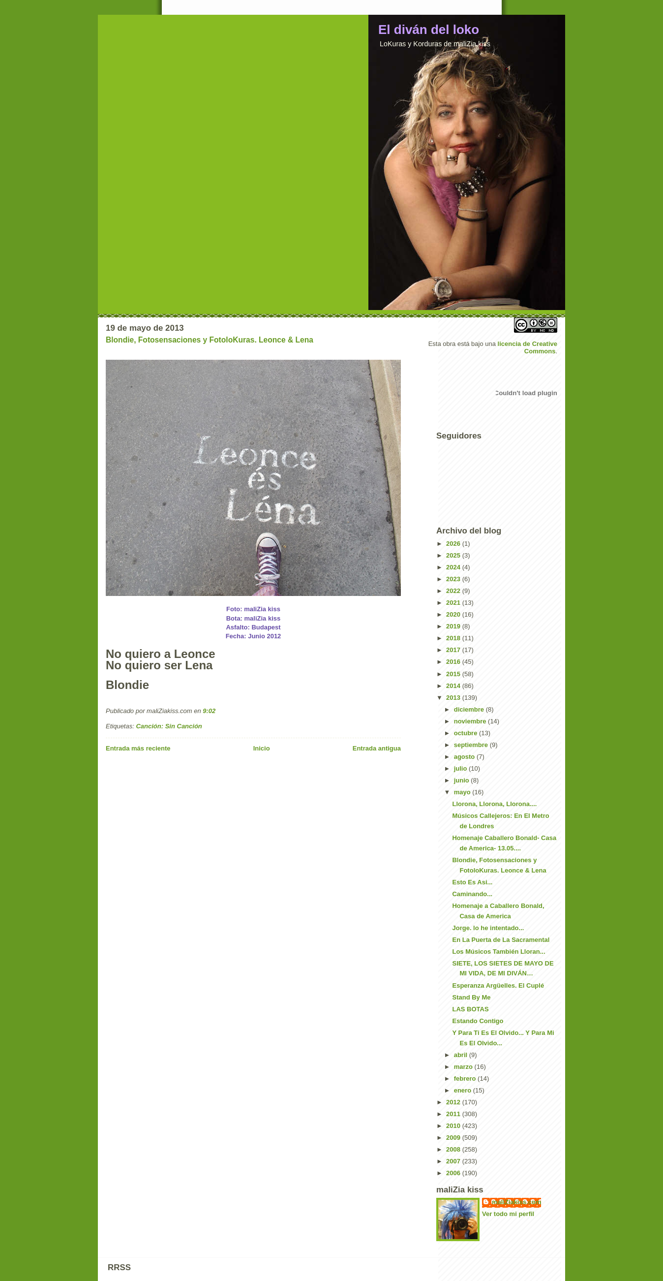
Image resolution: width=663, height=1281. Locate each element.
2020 (454, 614)
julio (461, 768)
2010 (454, 1125)
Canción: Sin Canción (169, 726)
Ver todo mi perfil (508, 1214)
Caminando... (472, 894)
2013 (454, 697)
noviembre (471, 721)
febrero (466, 1078)
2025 (454, 555)
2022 (454, 590)
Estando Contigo (477, 1021)
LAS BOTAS (470, 1009)
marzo (464, 1066)
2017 (454, 650)
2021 (454, 602)
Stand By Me (471, 997)
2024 (454, 567)
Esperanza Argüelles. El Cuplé (498, 985)
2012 (454, 1102)
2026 (454, 543)
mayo (463, 792)
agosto (465, 756)
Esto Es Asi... (472, 882)
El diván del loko (428, 29)
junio (462, 780)
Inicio (261, 748)
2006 (454, 1173)
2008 (454, 1149)
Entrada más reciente (138, 748)
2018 (454, 638)
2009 (454, 1137)
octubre (466, 733)
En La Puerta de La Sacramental (500, 939)
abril (461, 1055)
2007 (454, 1161)
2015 (454, 674)
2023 (454, 579)
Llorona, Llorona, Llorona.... (494, 804)
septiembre (472, 745)
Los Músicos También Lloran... (498, 951)
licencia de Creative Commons (527, 347)
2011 (454, 1114)
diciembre (470, 709)
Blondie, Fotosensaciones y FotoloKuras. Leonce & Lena (209, 340)
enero (463, 1090)
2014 (454, 685)
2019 (454, 626)
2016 (454, 661)
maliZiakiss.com (516, 1202)
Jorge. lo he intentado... (488, 928)
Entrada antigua (377, 748)
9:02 (209, 711)
